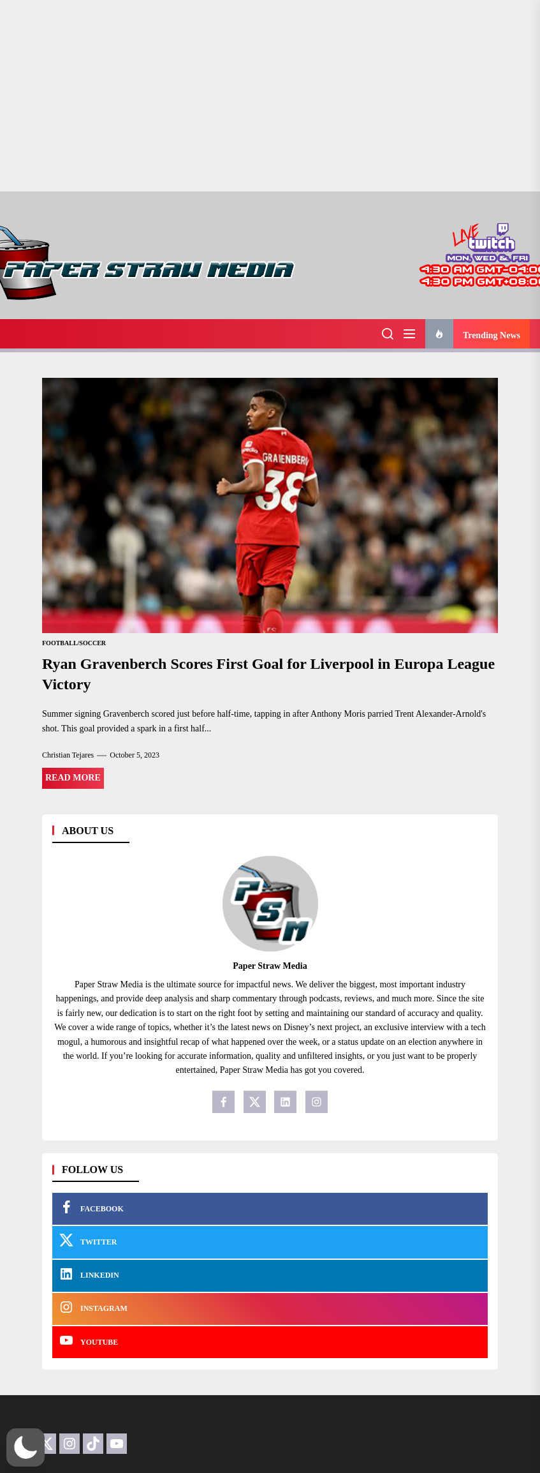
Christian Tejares (68, 755)
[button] (25, 1447)
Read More (73, 777)
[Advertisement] (270, 95)
